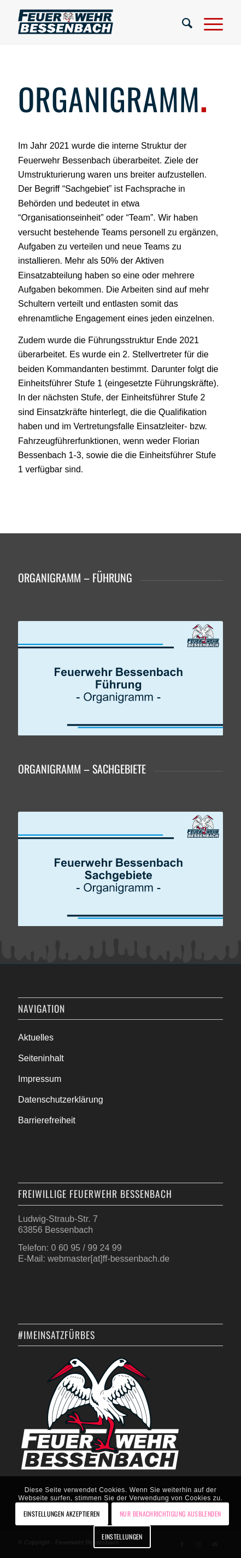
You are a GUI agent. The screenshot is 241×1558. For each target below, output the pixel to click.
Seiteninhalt (41, 1058)
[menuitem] (182, 22)
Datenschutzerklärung (60, 1099)
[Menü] (208, 22)
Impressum (39, 1079)
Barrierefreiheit (46, 1120)
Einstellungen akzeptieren (61, 1513)
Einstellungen (122, 1536)
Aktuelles (36, 1037)
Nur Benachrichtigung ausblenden (170, 1513)
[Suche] (182, 22)
